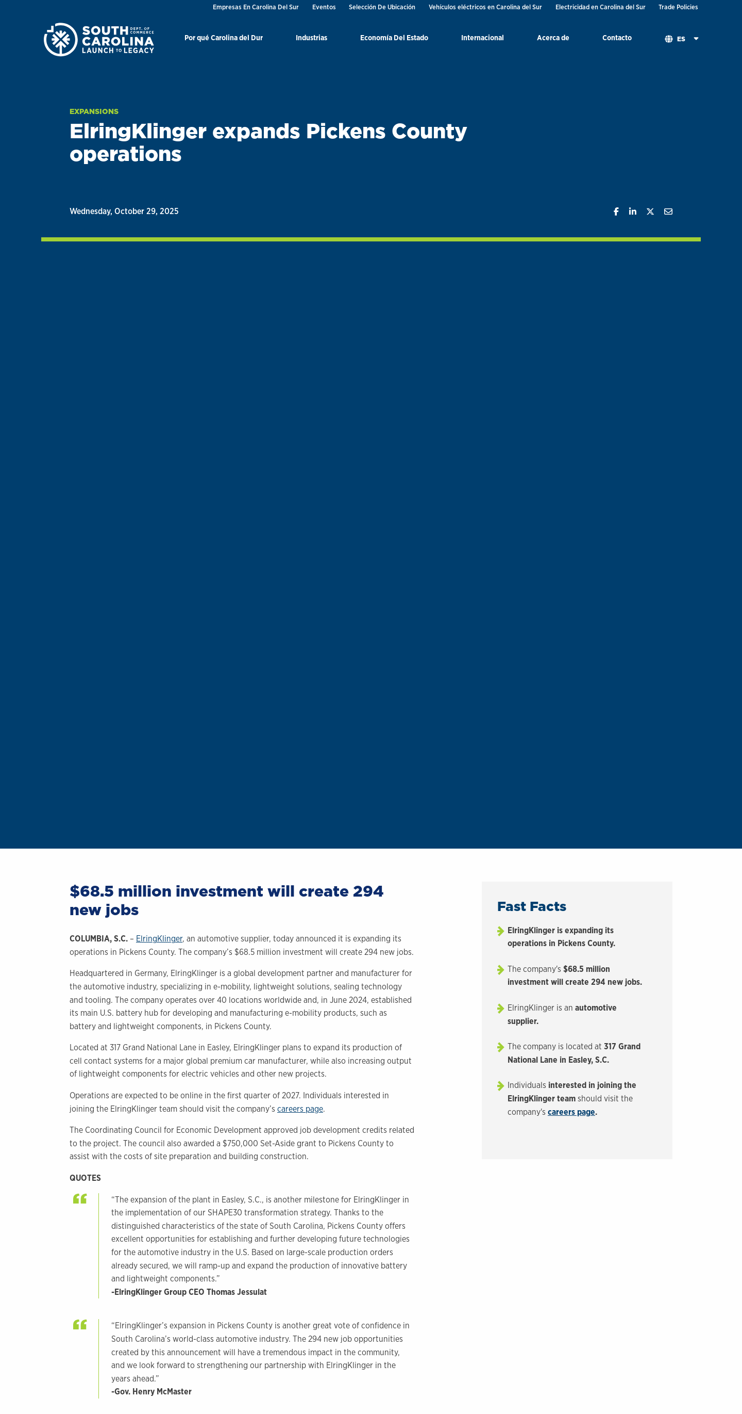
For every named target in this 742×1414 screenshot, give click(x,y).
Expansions (94, 111)
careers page (300, 1109)
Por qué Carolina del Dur (223, 37)
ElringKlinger (159, 939)
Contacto (617, 37)
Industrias (311, 37)
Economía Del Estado (394, 37)
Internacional (482, 37)
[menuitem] (223, 39)
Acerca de (553, 37)
